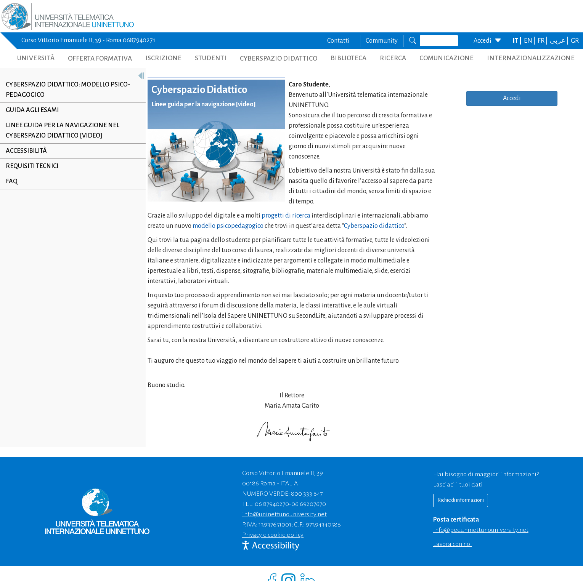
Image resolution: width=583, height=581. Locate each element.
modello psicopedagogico (228, 225)
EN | (530, 40)
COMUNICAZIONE (446, 58)
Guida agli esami (32, 110)
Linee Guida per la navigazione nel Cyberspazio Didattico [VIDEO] (62, 130)
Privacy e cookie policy (273, 534)
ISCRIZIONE (163, 58)
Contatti (338, 40)
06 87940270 (272, 504)
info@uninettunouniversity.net (284, 514)
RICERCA (393, 58)
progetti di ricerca (286, 215)
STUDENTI (210, 58)
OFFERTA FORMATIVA (100, 58)
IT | (518, 40)
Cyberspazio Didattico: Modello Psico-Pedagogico (68, 89)
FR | (543, 40)
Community (382, 40)
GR (575, 40)
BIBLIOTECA (348, 58)
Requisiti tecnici (32, 166)
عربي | (560, 40)
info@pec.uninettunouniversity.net (480, 530)
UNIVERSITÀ (36, 58)
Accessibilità (26, 150)
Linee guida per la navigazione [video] (204, 104)
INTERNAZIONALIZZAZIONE (531, 58)
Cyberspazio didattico (374, 225)
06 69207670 (308, 504)
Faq (12, 181)
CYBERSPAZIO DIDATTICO (278, 58)
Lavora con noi (452, 544)
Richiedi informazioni (460, 500)
